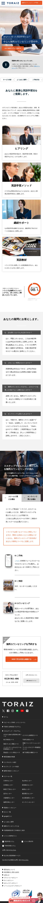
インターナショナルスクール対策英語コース (12, 748)
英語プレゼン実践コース (11, 744)
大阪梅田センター (8, 798)
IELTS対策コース (8, 739)
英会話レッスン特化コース (11, 752)
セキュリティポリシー (11, 883)
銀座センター (26, 789)
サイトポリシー (9, 880)
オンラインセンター (28, 802)
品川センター (7, 793)
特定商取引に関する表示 (11, 872)
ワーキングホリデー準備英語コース (31, 748)
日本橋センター (8, 785)
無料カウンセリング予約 (30, 3)
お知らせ (6, 875)
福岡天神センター (8, 802)
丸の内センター (27, 781)
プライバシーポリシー (11, 877)
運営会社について (9, 869)
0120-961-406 (11, 678)
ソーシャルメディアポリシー (13, 886)
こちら (17, 561)
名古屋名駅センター (28, 798)
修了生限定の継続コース (30, 752)
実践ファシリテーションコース (31, 744)
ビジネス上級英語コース (30, 735)
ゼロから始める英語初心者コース (12, 735)
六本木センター (8, 781)
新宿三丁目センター (9, 789)
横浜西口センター (27, 793)
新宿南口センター (27, 785)
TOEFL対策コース (28, 739)
